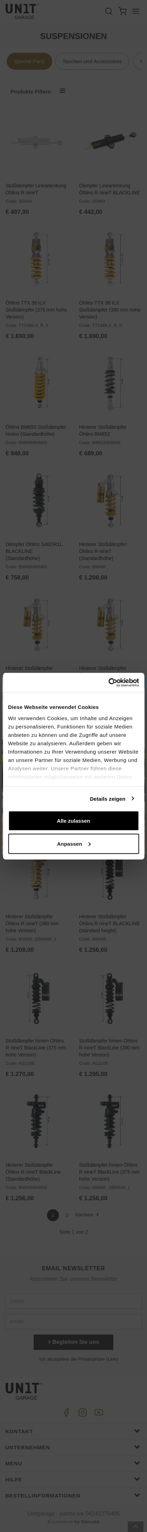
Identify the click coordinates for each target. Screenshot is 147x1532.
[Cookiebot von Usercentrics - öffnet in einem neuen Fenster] (108, 682)
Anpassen (74, 843)
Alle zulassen (73, 821)
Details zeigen (107, 798)
